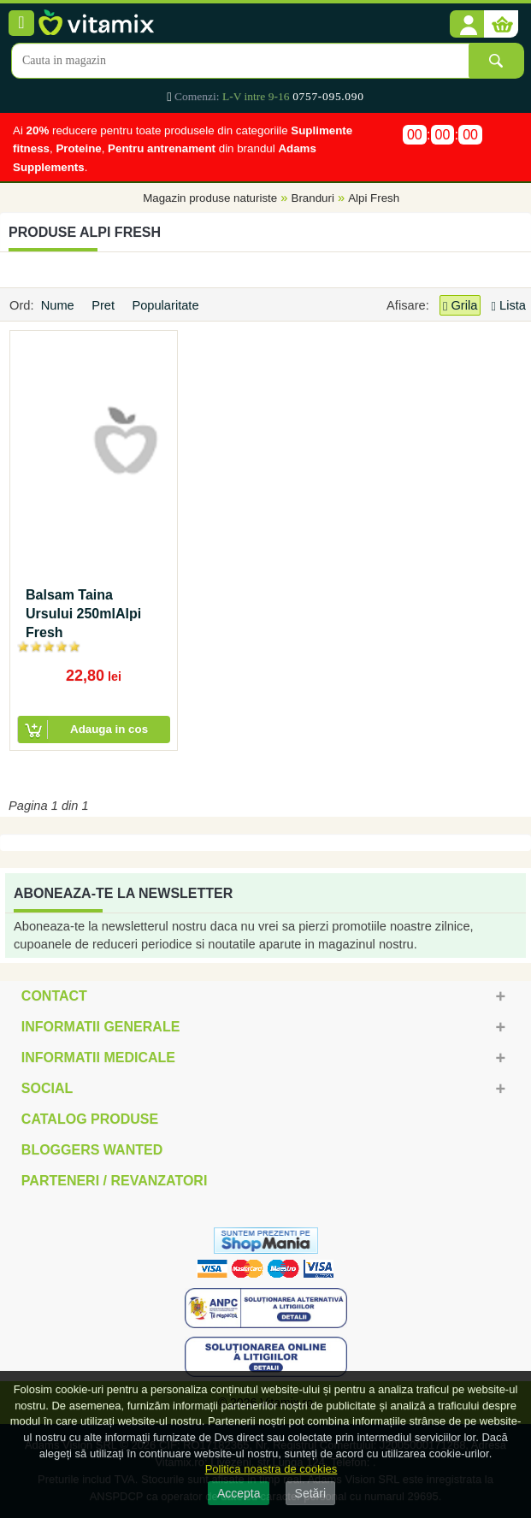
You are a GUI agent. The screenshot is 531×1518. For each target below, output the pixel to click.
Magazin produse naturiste (210, 198)
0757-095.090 (327, 96)
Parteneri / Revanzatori (114, 1180)
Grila (460, 305)
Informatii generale (100, 1026)
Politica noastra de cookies (271, 1468)
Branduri (313, 198)
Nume (59, 305)
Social (47, 1088)
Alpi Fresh (373, 198)
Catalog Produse (89, 1119)
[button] (467, 24)
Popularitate (167, 305)
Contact (54, 996)
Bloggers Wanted (91, 1150)
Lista (509, 305)
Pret (104, 305)
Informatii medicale (98, 1057)
